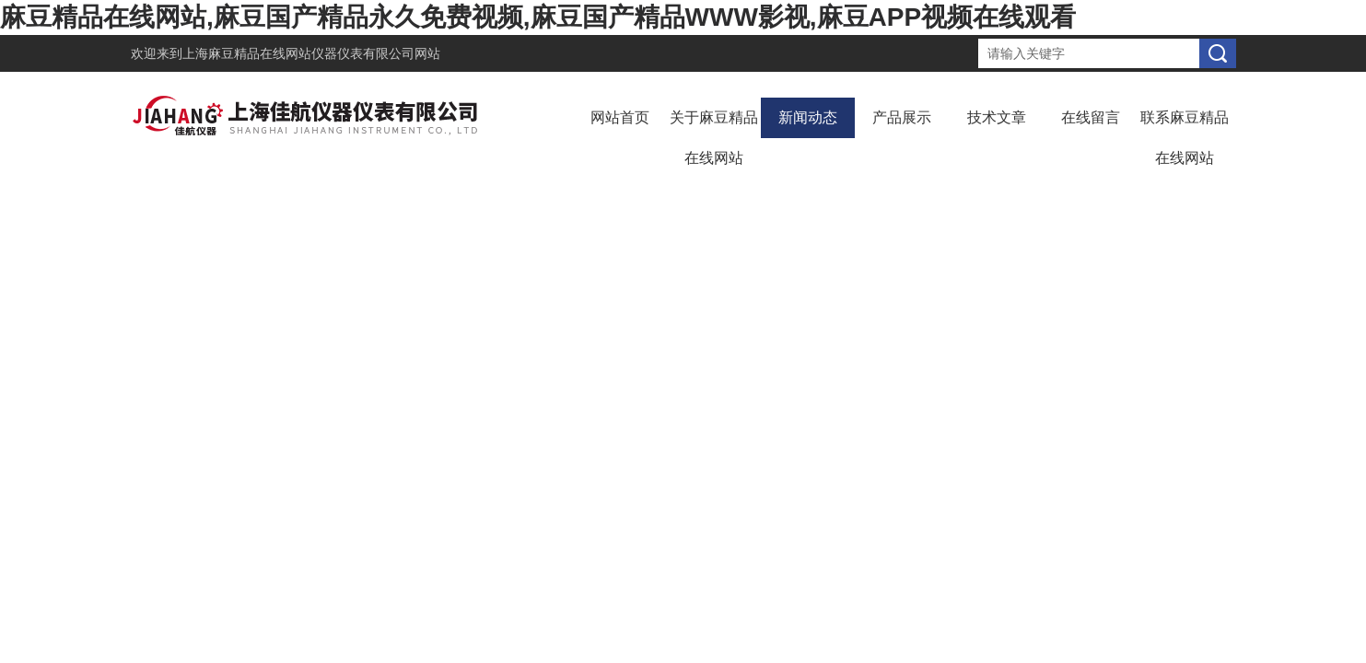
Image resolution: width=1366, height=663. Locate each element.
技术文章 (996, 117)
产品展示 (901, 117)
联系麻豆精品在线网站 (1184, 138)
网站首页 (619, 117)
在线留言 (1090, 117)
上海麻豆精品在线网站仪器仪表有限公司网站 (311, 53)
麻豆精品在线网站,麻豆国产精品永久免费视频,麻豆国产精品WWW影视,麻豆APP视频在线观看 (538, 17)
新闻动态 (807, 117)
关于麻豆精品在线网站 (714, 138)
